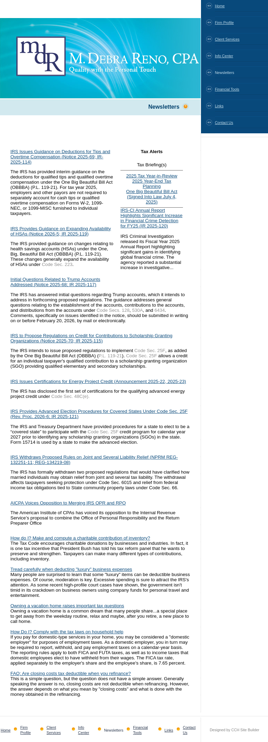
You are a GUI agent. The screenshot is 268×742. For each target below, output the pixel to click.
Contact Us (224, 122)
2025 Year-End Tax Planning (151, 183)
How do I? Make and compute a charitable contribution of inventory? (80, 538)
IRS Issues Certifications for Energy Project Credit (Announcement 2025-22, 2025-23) (98, 381)
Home (220, 6)
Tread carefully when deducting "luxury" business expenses (71, 569)
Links (219, 106)
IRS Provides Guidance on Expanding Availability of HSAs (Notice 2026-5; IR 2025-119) (60, 231)
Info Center (224, 56)
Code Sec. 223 (57, 264)
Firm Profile (224, 22)
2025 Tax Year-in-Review (151, 175)
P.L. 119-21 (110, 355)
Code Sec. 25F (149, 350)
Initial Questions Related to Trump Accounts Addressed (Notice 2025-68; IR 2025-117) (55, 282)
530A (137, 310)
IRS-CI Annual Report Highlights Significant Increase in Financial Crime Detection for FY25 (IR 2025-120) (151, 218)
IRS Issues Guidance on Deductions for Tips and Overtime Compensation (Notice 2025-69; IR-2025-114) (60, 157)
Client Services (227, 39)
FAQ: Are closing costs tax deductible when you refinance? (70, 673)
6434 (159, 310)
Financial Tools (227, 89)
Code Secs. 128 (113, 310)
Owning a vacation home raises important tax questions (67, 605)
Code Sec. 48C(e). (70, 396)
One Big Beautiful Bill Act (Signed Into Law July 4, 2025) (151, 197)
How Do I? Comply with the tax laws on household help (66, 631)
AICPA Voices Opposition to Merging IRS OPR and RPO (68, 503)
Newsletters (224, 72)
